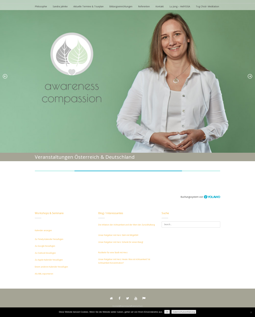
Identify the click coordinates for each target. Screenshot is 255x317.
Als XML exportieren (44, 273)
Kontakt (116, 306)
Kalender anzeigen (43, 230)
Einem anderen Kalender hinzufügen (51, 266)
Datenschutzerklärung (184, 311)
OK (167, 311)
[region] (127, 76)
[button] (5, 76)
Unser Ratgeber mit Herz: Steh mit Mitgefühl (118, 235)
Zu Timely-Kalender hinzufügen (49, 239)
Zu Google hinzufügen (45, 246)
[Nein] (251, 312)
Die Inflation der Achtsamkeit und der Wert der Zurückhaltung (126, 224)
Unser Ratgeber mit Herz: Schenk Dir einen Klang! (120, 242)
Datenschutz (137, 306)
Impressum (125, 306)
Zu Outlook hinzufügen (45, 253)
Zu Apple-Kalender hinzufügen (49, 259)
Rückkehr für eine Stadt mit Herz (113, 252)
